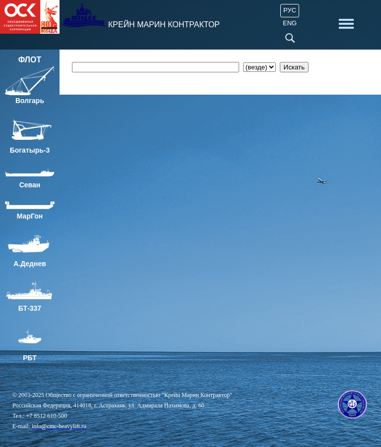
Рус (289, 10)
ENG (290, 23)
